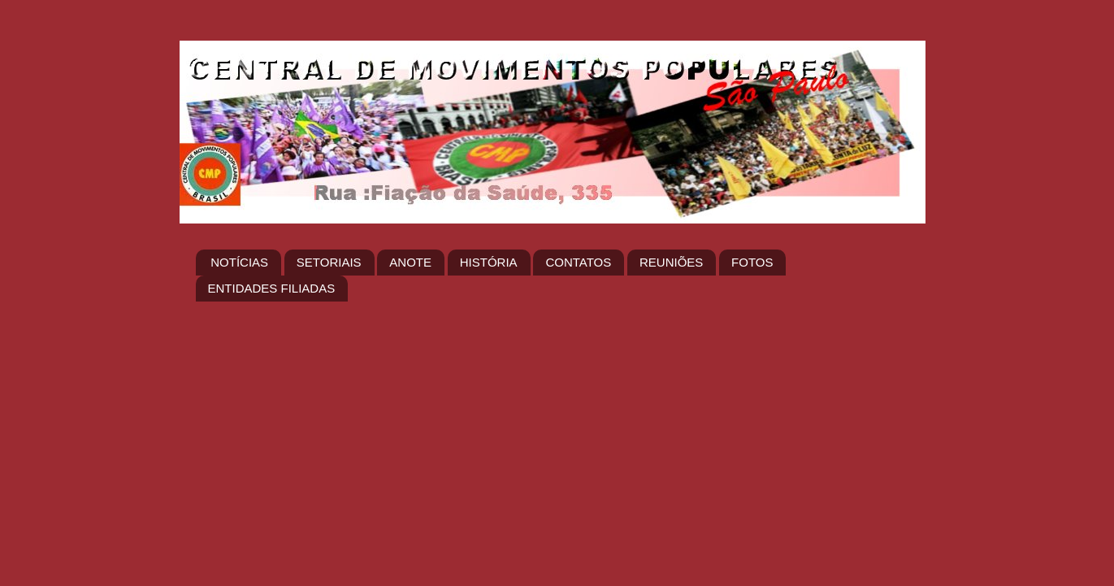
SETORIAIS (329, 262)
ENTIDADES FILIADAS (272, 288)
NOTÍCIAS (239, 262)
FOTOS (752, 262)
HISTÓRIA (489, 262)
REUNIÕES (671, 262)
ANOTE (410, 262)
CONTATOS (578, 262)
